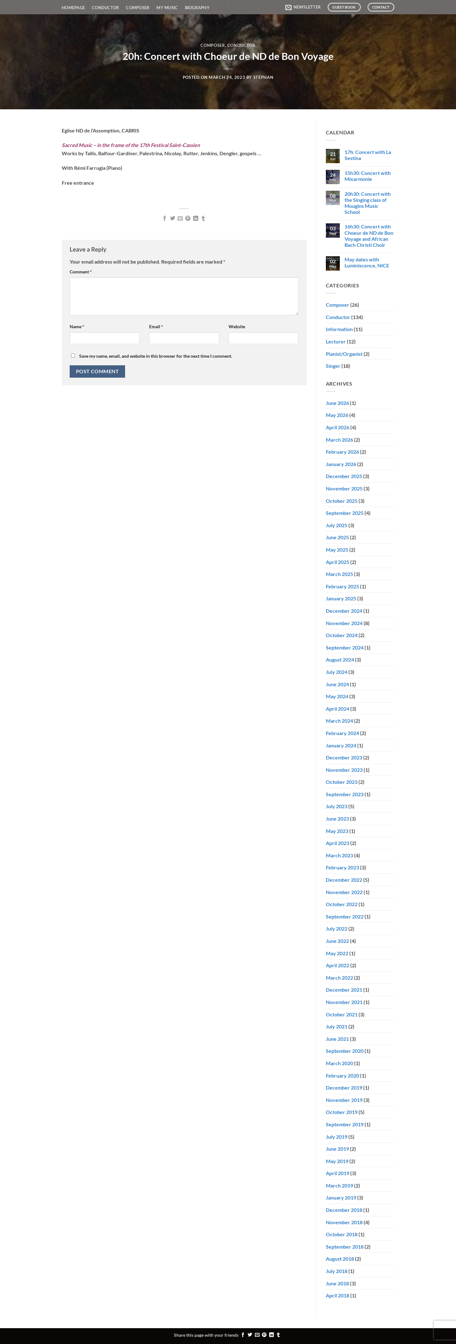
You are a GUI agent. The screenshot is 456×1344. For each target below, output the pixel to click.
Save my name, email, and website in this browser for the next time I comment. (155, 356)
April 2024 (337, 709)
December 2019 (344, 1088)
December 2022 (344, 880)
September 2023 (345, 794)
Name (77, 326)
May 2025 (337, 550)
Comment (81, 271)
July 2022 (336, 928)
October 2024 (342, 635)
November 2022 (344, 892)
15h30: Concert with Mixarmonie (368, 176)
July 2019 (336, 1137)
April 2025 (337, 562)
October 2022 (342, 904)
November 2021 (344, 1002)
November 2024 (344, 623)
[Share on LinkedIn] (195, 218)
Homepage (73, 7)
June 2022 (337, 941)
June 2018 (337, 1283)
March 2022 (339, 978)
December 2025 (344, 476)
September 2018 (345, 1247)
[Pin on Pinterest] (187, 218)
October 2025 (342, 501)
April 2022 (337, 965)
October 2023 (342, 782)
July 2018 (336, 1271)
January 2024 (341, 745)
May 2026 (337, 415)
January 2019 (341, 1197)
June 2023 (337, 819)
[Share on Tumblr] (203, 218)
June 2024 (337, 684)
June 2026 (337, 403)
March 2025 (339, 574)
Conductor (105, 7)
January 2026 (341, 464)
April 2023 (337, 843)
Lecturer (336, 341)
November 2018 (344, 1222)
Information (339, 329)
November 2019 (344, 1100)
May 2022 (337, 953)
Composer (137, 7)
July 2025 (336, 525)
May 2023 (337, 831)
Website (237, 326)
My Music (167, 7)
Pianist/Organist (344, 354)
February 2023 (342, 867)
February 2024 (342, 733)
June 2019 (337, 1149)
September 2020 (345, 1051)
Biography (197, 7)
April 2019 (337, 1173)
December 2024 (344, 611)
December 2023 (344, 757)
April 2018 (337, 1295)
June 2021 (337, 1039)
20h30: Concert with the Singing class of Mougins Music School (368, 203)
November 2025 (344, 488)
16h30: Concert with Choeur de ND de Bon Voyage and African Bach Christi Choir (369, 235)
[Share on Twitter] (172, 218)
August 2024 (340, 659)
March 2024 (339, 721)
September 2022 (345, 916)
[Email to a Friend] (180, 218)
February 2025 (342, 586)
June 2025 (337, 537)
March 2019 (339, 1185)
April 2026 (337, 427)
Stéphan (263, 77)
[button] (303, 7)
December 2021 (344, 990)
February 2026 (342, 452)
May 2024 (337, 696)
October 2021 (342, 1014)
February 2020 (342, 1075)
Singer (333, 366)
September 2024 (345, 647)
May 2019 (337, 1161)
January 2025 (341, 598)
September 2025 (345, 513)
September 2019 (345, 1124)
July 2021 (336, 1026)
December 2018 (344, 1210)
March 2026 (339, 440)
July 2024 (336, 672)
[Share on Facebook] (164, 218)
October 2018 (342, 1234)
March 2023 (339, 855)
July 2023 (336, 806)
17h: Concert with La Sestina (368, 155)
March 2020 (339, 1063)
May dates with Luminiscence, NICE (367, 262)
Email (156, 326)
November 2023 (344, 770)
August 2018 (340, 1259)
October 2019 (342, 1112)
